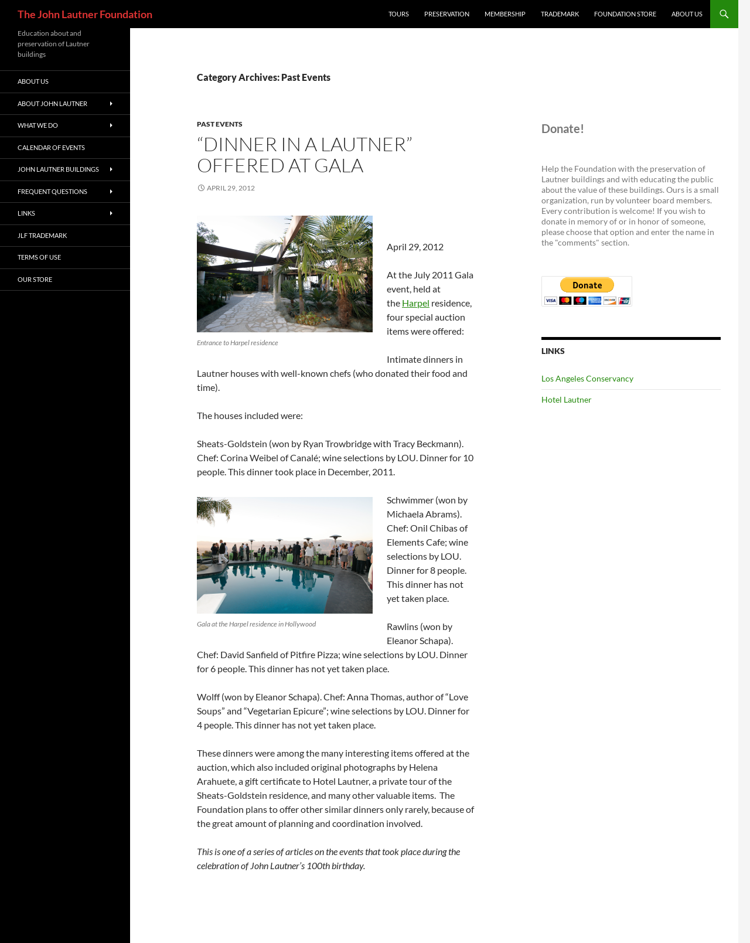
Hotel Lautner (566, 399)
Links (26, 213)
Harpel (415, 302)
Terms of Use (39, 257)
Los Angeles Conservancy (587, 378)
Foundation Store (625, 14)
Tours (398, 14)
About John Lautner (52, 103)
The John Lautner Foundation (85, 14)
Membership (505, 14)
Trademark (560, 14)
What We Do (38, 125)
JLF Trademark (42, 235)
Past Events (220, 124)
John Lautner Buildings (58, 169)
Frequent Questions (52, 191)
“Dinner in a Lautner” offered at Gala (304, 154)
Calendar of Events (51, 147)
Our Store (35, 279)
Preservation (446, 14)
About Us (687, 14)
